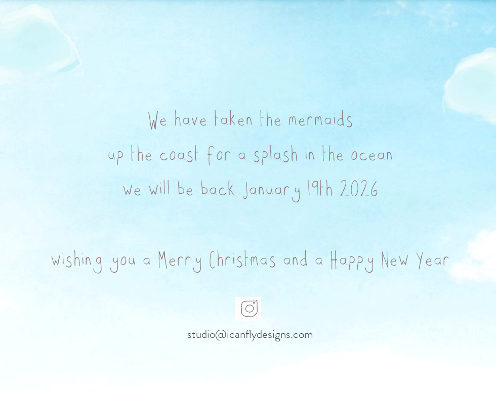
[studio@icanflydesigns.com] (250, 334)
